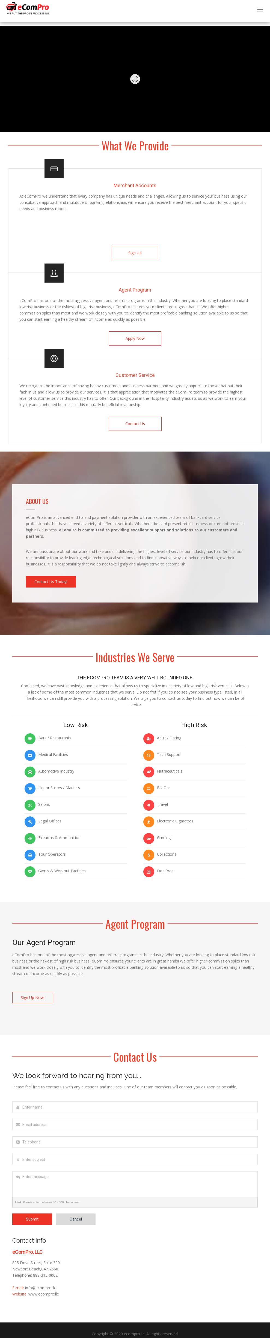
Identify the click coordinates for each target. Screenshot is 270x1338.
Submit (32, 1212)
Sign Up (135, 252)
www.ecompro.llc (43, 1286)
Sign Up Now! (34, 991)
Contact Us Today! (52, 577)
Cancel (76, 1212)
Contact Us (135, 420)
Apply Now (135, 336)
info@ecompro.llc (40, 1280)
